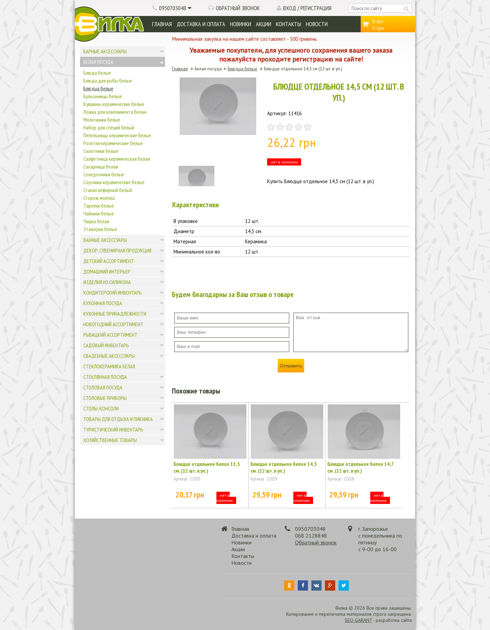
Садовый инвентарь (106, 345)
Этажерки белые (100, 229)
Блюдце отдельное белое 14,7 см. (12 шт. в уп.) (360, 467)
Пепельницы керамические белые (117, 135)
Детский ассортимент (108, 261)
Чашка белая (96, 221)
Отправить (291, 365)
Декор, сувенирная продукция (117, 250)
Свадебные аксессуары (109, 355)
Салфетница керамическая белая (116, 158)
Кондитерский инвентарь (112, 292)
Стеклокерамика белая (109, 366)
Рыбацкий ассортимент (110, 334)
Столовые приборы (105, 398)
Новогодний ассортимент (113, 324)
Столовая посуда (102, 387)
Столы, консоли (101, 408)
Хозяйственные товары (110, 440)
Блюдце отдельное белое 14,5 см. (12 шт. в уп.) (283, 467)
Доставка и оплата (201, 24)
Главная (162, 24)
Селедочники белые (103, 174)
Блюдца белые (98, 88)
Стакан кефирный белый (107, 190)
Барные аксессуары (105, 51)
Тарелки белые (98, 205)
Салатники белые (100, 150)
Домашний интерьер (106, 271)
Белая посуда (98, 61)
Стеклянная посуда (105, 376)
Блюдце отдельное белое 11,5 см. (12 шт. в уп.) (207, 467)
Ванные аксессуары (105, 240)
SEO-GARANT (358, 620)
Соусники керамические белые (114, 182)
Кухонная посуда (102, 303)
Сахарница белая (100, 166)
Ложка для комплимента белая (114, 111)
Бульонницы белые (102, 96)
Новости (317, 24)
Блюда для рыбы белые (107, 80)
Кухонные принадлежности (114, 313)
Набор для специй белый (108, 127)
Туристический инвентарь (113, 429)
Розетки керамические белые (113, 143)
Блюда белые (97, 72)
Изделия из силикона (107, 282)
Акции (263, 24)
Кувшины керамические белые (113, 104)
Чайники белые (98, 213)
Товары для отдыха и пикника (118, 419)
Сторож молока (99, 197)
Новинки (240, 24)
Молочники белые (101, 119)
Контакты (288, 24)
